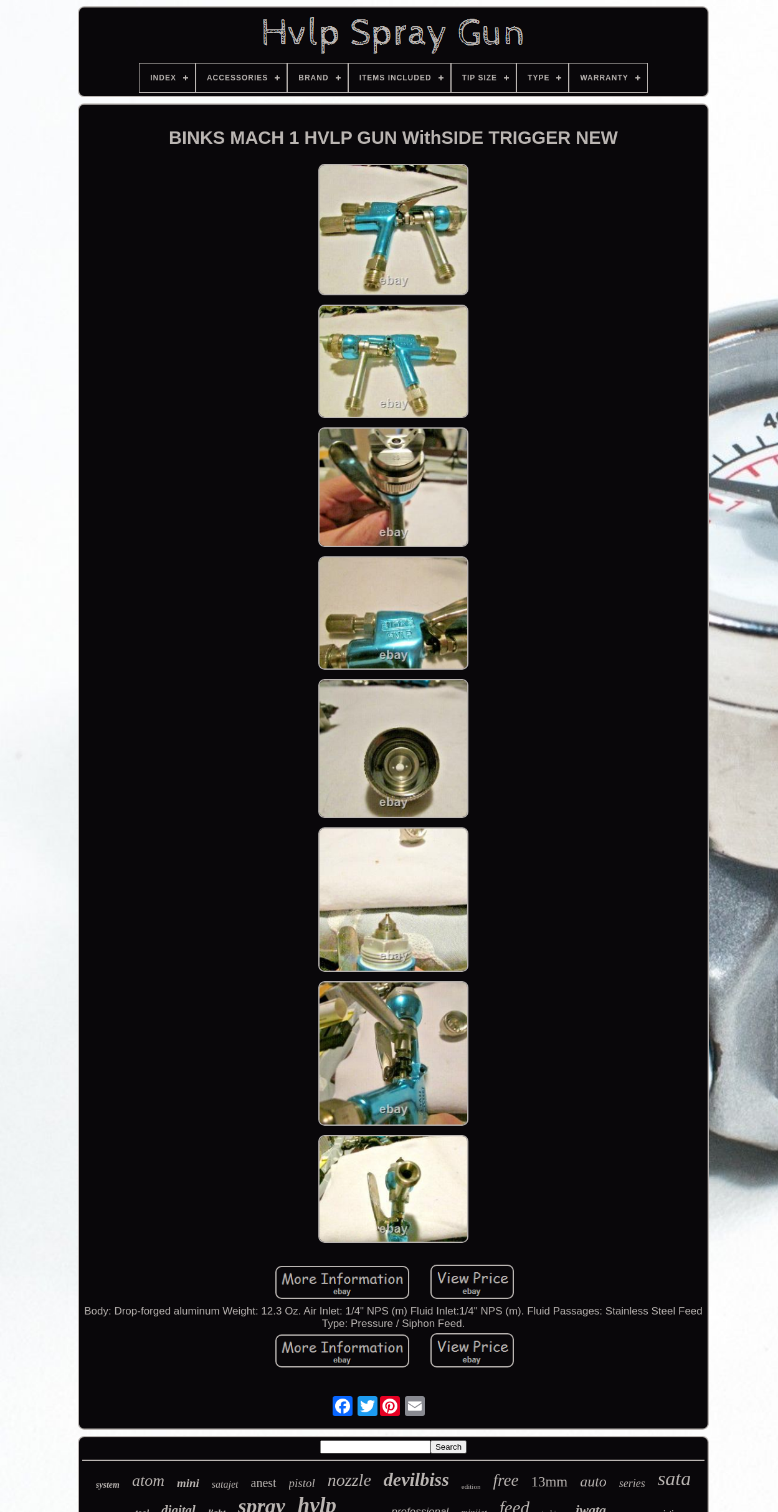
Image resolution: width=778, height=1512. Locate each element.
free (505, 1480)
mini (188, 1483)
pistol (302, 1483)
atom (148, 1481)
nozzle (349, 1480)
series (632, 1483)
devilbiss (416, 1479)
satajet (225, 1484)
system (108, 1485)
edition (471, 1486)
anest (264, 1483)
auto (593, 1481)
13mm (549, 1482)
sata (674, 1478)
